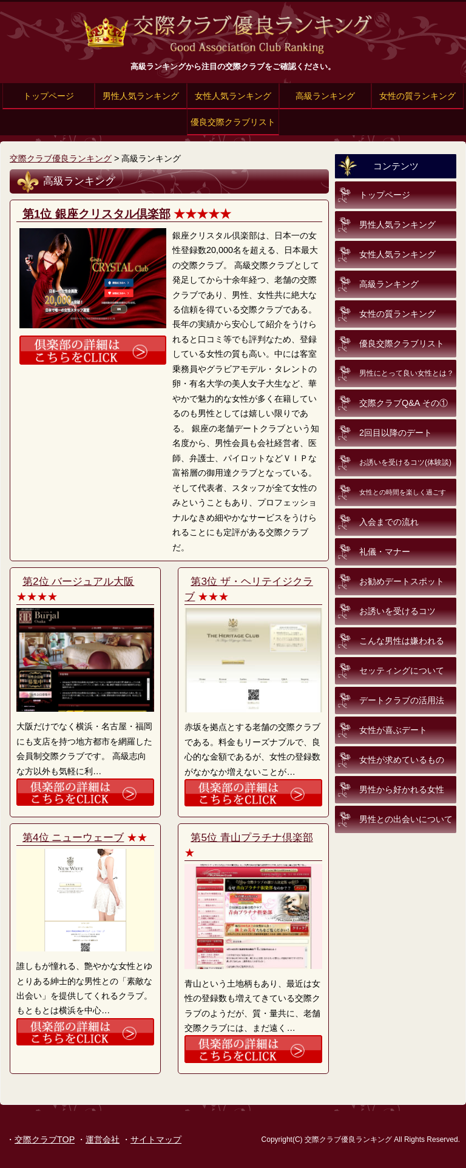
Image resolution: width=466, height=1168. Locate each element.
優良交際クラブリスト (233, 122)
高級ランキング (325, 96)
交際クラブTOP (45, 1139)
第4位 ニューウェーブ (73, 837)
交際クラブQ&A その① (403, 403)
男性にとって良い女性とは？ (406, 373)
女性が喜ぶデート (393, 730)
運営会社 (103, 1139)
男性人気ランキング (141, 96)
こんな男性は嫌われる (401, 641)
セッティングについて (401, 670)
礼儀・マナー (384, 551)
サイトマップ (155, 1139)
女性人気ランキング (233, 96)
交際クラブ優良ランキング (61, 158)
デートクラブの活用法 (401, 700)
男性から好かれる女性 (401, 789)
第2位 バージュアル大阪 (78, 581)
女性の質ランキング (417, 96)
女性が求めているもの (401, 760)
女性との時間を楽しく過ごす (402, 492)
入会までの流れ (389, 522)
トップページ (48, 96)
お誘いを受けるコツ (397, 611)
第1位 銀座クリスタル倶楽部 (96, 214)
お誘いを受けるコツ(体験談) (405, 462)
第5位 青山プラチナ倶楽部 (251, 837)
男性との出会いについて (406, 819)
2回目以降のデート (395, 432)
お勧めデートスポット (401, 581)
